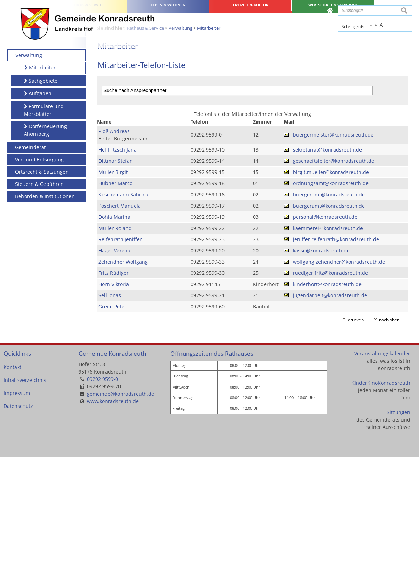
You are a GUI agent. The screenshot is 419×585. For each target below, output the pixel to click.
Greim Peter (112, 435)
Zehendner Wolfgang (123, 390)
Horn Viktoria (113, 412)
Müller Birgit (113, 300)
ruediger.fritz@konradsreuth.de (330, 401)
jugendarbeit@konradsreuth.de (330, 423)
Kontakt (12, 496)
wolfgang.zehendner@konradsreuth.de (339, 390)
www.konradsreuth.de (113, 530)
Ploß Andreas (114, 259)
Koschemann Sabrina (123, 323)
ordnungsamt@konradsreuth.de (331, 311)
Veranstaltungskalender (382, 482)
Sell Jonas (109, 423)
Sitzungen (398, 541)
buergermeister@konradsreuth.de (333, 263)
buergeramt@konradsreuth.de (329, 323)
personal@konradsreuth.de (325, 345)
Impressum (17, 521)
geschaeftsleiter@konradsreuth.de (333, 289)
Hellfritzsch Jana (117, 278)
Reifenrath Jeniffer (120, 367)
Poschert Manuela (119, 334)
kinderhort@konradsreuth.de (327, 412)
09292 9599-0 (102, 507)
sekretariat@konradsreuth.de (327, 278)
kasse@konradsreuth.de (321, 379)
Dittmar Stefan (115, 289)
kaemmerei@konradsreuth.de (328, 356)
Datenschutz (18, 534)
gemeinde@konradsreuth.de (120, 522)
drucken (356, 448)
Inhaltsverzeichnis (25, 509)
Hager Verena (114, 379)
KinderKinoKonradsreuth (380, 511)
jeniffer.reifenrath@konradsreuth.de (336, 367)
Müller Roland (115, 356)
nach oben (389, 448)
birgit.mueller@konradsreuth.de (331, 300)
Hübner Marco (115, 311)
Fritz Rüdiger (113, 401)
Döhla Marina (114, 345)
